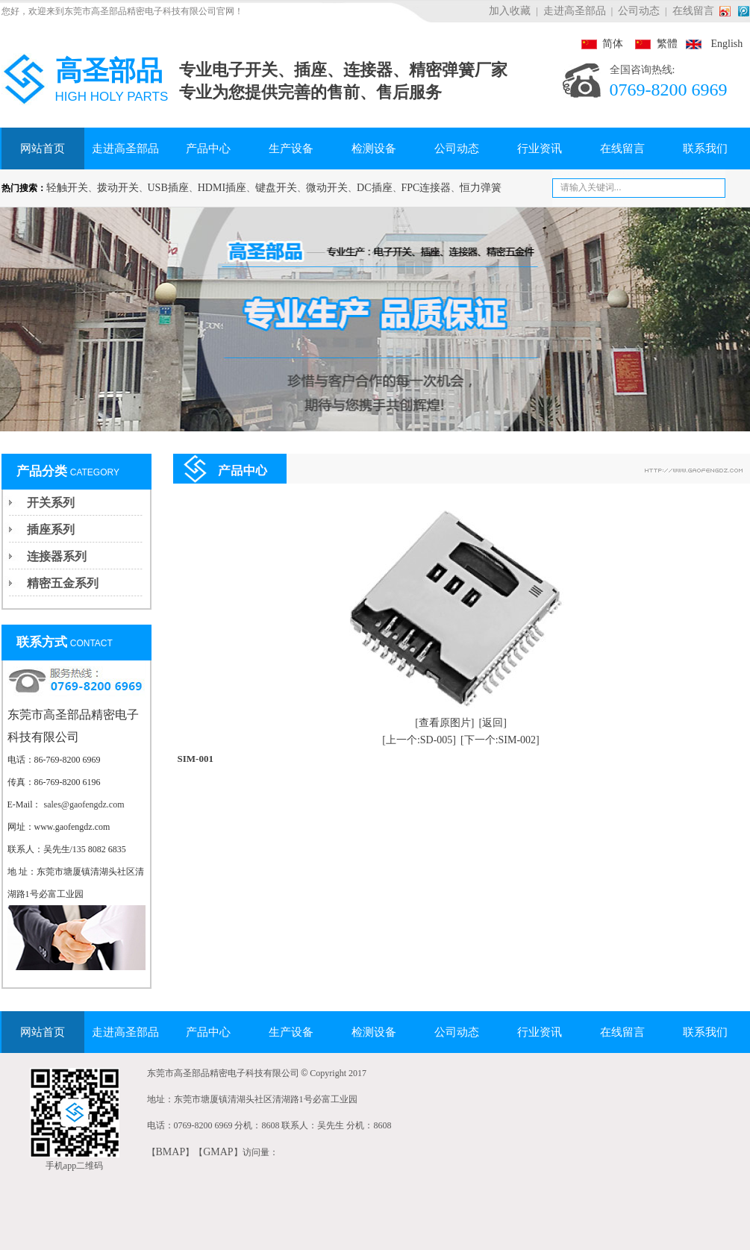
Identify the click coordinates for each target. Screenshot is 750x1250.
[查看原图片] (444, 722)
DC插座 (374, 187)
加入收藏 (510, 10)
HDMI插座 (222, 187)
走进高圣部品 (574, 10)
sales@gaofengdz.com (84, 804)
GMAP (218, 1151)
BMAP (171, 1151)
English (711, 43)
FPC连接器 (426, 187)
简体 (602, 43)
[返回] (493, 722)
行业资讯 (539, 148)
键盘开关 (276, 187)
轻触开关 (67, 187)
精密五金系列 (63, 583)
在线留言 (693, 10)
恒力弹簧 (480, 187)
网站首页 (42, 148)
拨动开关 (118, 187)
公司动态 (639, 10)
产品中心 (208, 148)
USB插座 (168, 187)
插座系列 (51, 529)
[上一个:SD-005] (419, 740)
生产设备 (291, 148)
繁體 (651, 43)
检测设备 (373, 148)
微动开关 (327, 187)
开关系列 (51, 502)
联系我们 (705, 148)
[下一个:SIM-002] (500, 740)
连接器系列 (57, 556)
